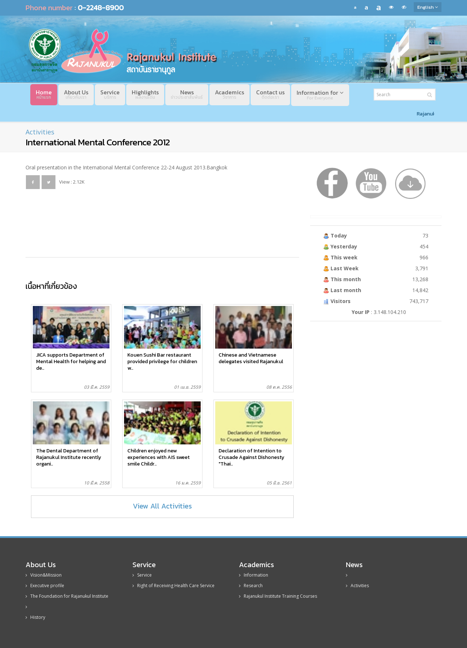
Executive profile (45, 585)
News (187, 94)
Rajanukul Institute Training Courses (278, 596)
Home (44, 94)
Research (251, 585)
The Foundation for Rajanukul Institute (67, 596)
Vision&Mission (44, 575)
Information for (320, 94)
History (35, 617)
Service (110, 94)
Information (253, 575)
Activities (40, 131)
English (427, 7)
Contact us (270, 94)
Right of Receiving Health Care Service (173, 585)
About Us (76, 94)
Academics (229, 94)
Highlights (145, 94)
